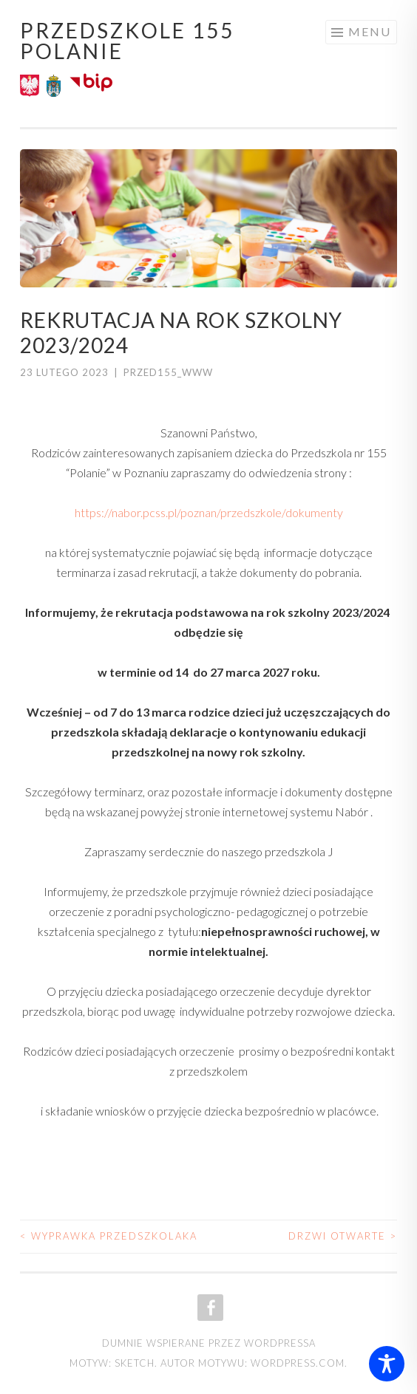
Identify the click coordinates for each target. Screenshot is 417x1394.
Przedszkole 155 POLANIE (127, 41)
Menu (369, 31)
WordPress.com (298, 1363)
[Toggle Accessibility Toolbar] (386, 1364)
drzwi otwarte (342, 1236)
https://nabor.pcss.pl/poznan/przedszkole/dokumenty (209, 512)
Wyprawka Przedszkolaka (108, 1236)
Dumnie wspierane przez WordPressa (209, 1343)
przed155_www (168, 372)
